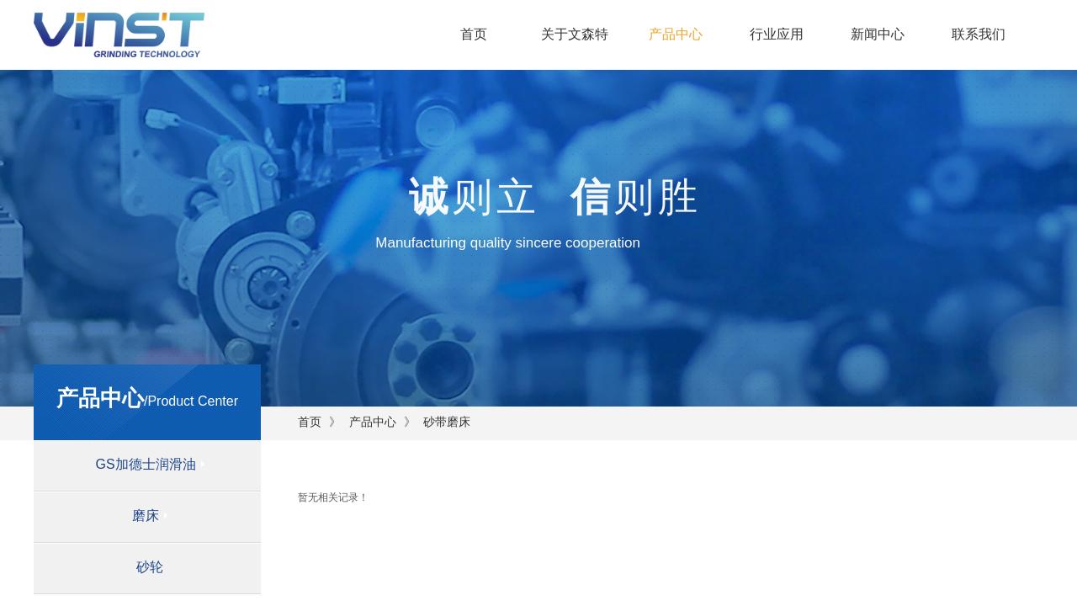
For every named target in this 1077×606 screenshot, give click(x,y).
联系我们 (978, 34)
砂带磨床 (446, 421)
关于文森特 (574, 34)
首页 (473, 34)
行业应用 (777, 34)
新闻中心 (878, 34)
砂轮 (149, 567)
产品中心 (676, 34)
